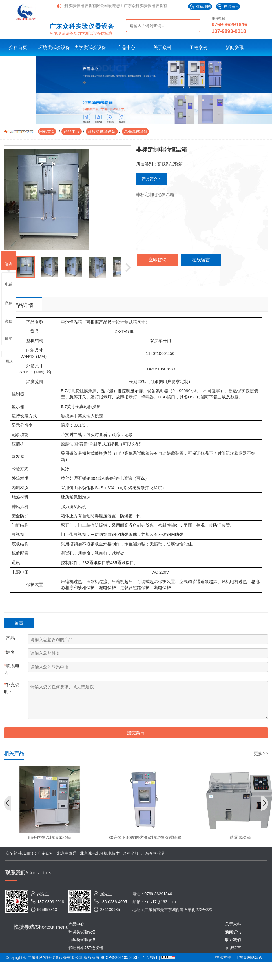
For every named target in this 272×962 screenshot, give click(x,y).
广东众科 (45, 853)
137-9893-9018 (229, 31)
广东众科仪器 (153, 853)
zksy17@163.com (160, 901)
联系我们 (233, 939)
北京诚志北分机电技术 (100, 853)
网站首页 (47, 131)
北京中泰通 (67, 853)
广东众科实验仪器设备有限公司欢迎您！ (91, 5)
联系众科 (18, 64)
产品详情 (23, 305)
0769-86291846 (229, 24)
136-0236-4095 (113, 901)
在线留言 (228, 7)
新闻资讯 (234, 47)
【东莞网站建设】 (251, 957)
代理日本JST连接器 (85, 947)
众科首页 (18, 47)
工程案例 (198, 47)
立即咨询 (158, 259)
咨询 (8, 259)
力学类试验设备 (90, 47)
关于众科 (162, 47)
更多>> (261, 753)
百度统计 (150, 957)
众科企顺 (131, 853)
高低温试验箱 (135, 131)
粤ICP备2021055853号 (121, 957)
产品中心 (126, 47)
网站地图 (200, 6)
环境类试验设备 (54, 47)
